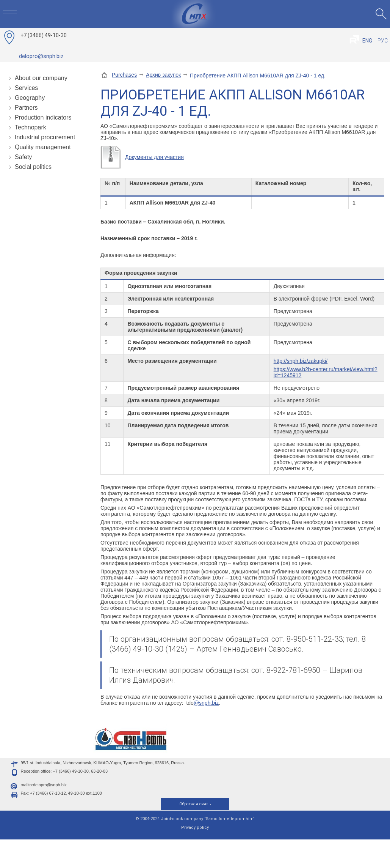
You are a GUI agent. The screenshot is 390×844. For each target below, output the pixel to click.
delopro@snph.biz (41, 56)
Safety (23, 157)
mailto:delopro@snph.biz (44, 789)
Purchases (124, 75)
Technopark (30, 127)
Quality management (43, 147)
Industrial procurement (45, 137)
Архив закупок (163, 75)
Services (26, 88)
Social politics (33, 167)
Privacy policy (195, 832)
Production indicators (43, 117)
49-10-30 (43, 35)
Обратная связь (195, 808)
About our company (41, 78)
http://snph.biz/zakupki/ (300, 361)
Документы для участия (154, 157)
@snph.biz (206, 703)
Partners (26, 107)
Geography (30, 97)
